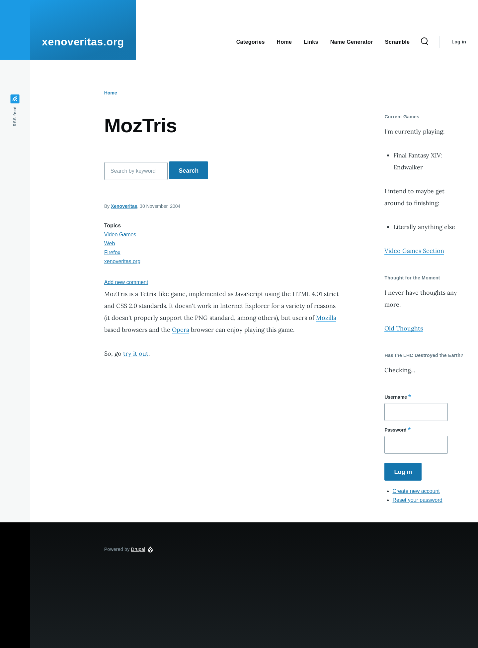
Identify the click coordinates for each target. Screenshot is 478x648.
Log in (458, 41)
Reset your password (417, 500)
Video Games (120, 234)
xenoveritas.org (83, 42)
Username (395, 397)
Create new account (415, 491)
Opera (180, 329)
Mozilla (326, 318)
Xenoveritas (124, 206)
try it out (135, 353)
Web (109, 243)
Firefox (112, 252)
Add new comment (126, 282)
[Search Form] (425, 42)
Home (110, 92)
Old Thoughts (403, 328)
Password (395, 430)
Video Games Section (414, 251)
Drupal (138, 549)
